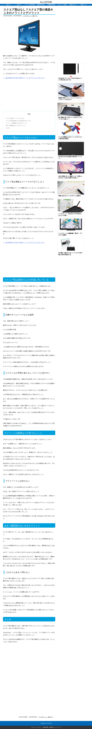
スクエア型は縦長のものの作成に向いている (18, 120)
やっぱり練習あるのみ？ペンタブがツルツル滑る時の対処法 (70, 137)
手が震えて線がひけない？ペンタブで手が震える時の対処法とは (70, 253)
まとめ (8, 128)
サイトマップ (57, 727)
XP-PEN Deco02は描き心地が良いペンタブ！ (70, 157)
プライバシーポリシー (36, 727)
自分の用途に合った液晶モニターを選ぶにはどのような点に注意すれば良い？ (70, 177)
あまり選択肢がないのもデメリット (16, 125)
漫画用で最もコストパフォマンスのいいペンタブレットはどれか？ (70, 98)
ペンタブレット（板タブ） (17, 6)
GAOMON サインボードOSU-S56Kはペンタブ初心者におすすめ (70, 79)
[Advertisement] (29, 94)
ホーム (6, 6)
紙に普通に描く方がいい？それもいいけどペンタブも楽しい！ (70, 118)
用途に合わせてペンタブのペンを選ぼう (69, 195)
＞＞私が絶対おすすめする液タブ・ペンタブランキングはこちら (24, 78)
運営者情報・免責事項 (48, 727)
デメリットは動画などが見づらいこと (16, 123)
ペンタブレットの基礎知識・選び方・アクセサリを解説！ (70, 234)
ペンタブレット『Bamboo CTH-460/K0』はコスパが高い (70, 214)
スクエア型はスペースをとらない (15, 118)
